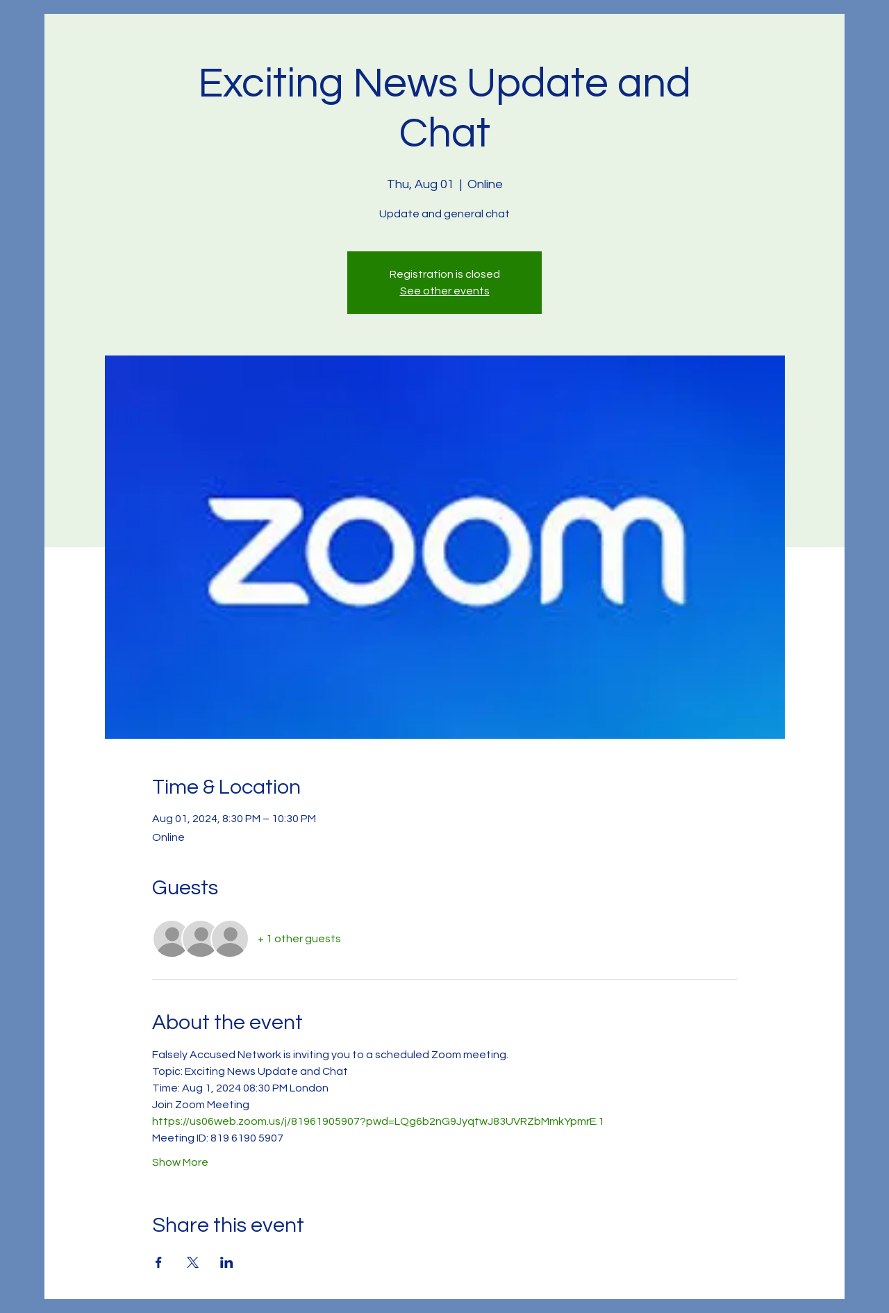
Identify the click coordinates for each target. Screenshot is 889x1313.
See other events (445, 290)
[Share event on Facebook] (158, 1262)
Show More (180, 1162)
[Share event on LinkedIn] (226, 1262)
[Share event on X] (192, 1262)
